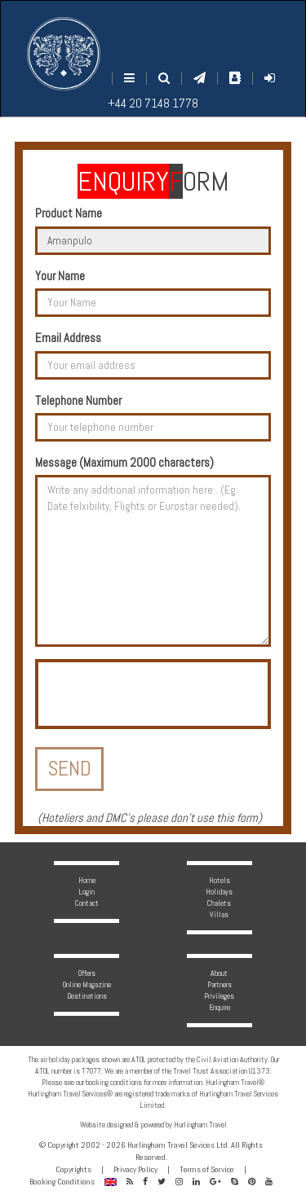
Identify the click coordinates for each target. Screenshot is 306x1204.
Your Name (60, 275)
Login (87, 891)
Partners (219, 984)
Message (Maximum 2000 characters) (124, 462)
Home (86, 880)
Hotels (219, 880)
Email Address (68, 337)
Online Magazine (87, 984)
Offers (86, 973)
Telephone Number (78, 400)
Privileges (219, 996)
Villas (219, 914)
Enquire (219, 1007)
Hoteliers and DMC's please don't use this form (150, 817)
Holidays (219, 891)
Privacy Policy (135, 1169)
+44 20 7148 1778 (153, 103)
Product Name (68, 213)
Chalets (219, 903)
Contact (87, 903)
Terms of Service (207, 1169)
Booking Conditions (62, 1181)
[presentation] (162, 694)
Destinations (87, 996)
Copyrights (73, 1169)
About (219, 973)
